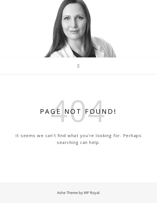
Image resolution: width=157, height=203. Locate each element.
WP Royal (91, 192)
